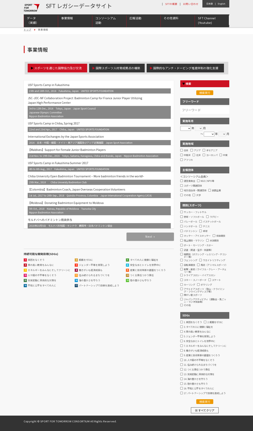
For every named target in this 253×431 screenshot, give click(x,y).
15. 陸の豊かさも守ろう (196, 383)
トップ (27, 29)
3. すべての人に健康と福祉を (198, 326)
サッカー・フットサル (195, 212)
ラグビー (214, 216)
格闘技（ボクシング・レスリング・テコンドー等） (205, 255)
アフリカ (188, 159)
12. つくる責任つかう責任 (197, 369)
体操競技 (220, 235)
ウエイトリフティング (214, 260)
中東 (225, 155)
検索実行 (204, 93)
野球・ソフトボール (194, 216)
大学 (198, 195)
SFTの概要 (171, 4)
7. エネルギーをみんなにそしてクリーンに (205, 345)
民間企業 (216, 190)
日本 (186, 150)
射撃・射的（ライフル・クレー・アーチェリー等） (205, 270)
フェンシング (190, 260)
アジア (197, 150)
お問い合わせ (190, 4)
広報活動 (135, 18)
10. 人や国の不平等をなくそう (199, 360)
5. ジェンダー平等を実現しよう (199, 336)
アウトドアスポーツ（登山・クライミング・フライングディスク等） (204, 290)
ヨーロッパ (211, 155)
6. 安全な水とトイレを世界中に (199, 341)
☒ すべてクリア (204, 410)
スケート (216, 280)
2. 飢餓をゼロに (215, 322)
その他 (187, 195)
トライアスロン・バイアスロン (199, 275)
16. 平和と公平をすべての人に (199, 388)
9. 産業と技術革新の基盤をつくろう (202, 355)
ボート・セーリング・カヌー (198, 245)
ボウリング (206, 284)
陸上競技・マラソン (194, 240)
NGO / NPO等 (207, 181)
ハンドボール (190, 226)
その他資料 (171, 18)
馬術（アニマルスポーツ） (214, 265)
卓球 (205, 231)
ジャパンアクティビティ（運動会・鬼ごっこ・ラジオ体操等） (205, 300)
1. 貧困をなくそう (193, 322)
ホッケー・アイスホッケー (197, 235)
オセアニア (211, 150)
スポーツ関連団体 (193, 185)
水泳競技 (214, 240)
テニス (206, 226)
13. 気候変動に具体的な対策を (199, 374)
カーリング (189, 284)
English (221, 3)
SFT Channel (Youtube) (207, 20)
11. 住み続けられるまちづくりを (200, 364)
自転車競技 (189, 265)
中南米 (187, 155)
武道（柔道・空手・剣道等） (198, 250)
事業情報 (67, 18)
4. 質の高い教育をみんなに (197, 331)
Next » (150, 236)
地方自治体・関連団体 (195, 190)
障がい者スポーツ (193, 295)
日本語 (209, 3)
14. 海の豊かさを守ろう (196, 379)
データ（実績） (33, 20)
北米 (198, 155)
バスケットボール (212, 221)
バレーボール (190, 221)
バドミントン (190, 231)
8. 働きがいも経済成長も (196, 350)
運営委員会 (189, 181)
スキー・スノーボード (195, 280)
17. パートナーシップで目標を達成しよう (205, 393)
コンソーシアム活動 (105, 20)
